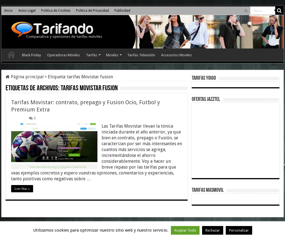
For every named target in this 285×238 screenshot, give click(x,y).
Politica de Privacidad (92, 11)
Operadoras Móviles (63, 55)
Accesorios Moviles (176, 55)
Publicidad (122, 11)
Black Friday (31, 55)
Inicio (8, 11)
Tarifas (91, 55)
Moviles (112, 55)
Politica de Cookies (55, 11)
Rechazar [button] (212, 230)
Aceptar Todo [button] (185, 230)
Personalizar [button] (239, 230)
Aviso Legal (27, 11)
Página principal (25, 76)
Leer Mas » (22, 189)
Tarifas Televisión (141, 55)
